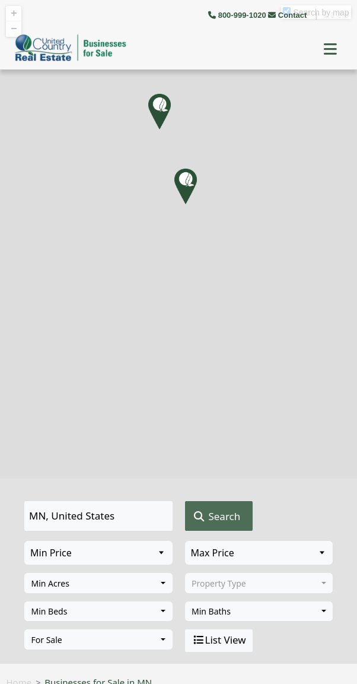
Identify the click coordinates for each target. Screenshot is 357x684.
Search (216, 516)
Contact (288, 15)
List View (219, 640)
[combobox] (98, 583)
